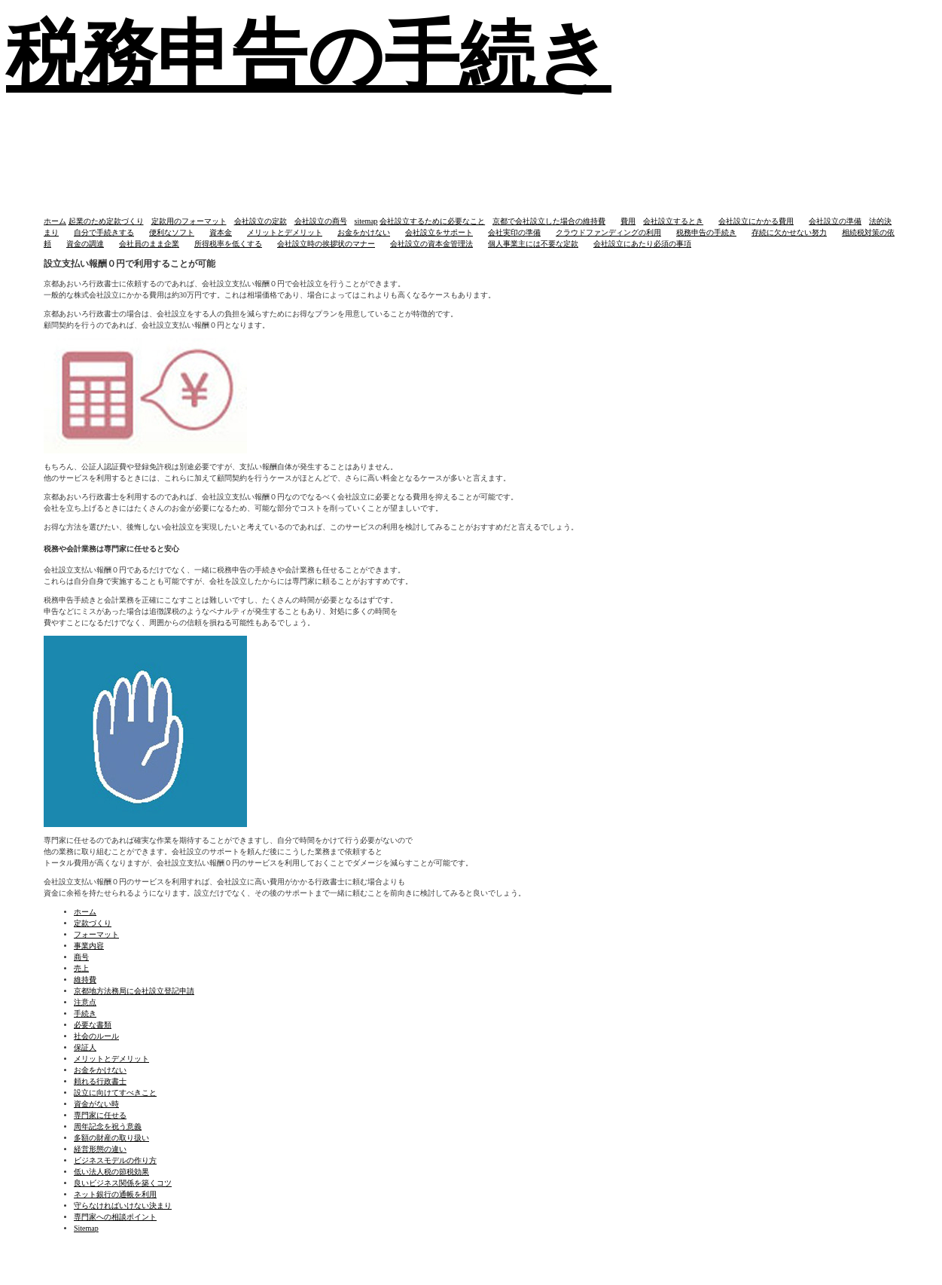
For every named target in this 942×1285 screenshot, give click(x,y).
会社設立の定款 (260, 221)
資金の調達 (85, 244)
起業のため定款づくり (106, 221)
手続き (85, 1013)
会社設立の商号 (320, 221)
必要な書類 (92, 1025)
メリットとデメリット (284, 232)
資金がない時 (96, 1104)
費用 (628, 221)
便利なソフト (171, 232)
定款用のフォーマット (189, 221)
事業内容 (89, 946)
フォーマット (96, 934)
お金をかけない (363, 232)
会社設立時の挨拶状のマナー (326, 244)
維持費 (85, 979)
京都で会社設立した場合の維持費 (548, 221)
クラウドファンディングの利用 (608, 232)
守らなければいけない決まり (123, 1205)
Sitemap (86, 1228)
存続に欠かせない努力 (789, 232)
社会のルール (96, 1036)
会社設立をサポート (439, 232)
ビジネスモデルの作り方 (115, 1160)
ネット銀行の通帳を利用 (115, 1194)
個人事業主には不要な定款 (533, 244)
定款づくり (92, 923)
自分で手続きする (104, 232)
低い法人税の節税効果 (111, 1171)
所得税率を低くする (228, 244)
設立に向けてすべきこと (115, 1092)
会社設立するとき (673, 221)
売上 (81, 968)
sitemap (366, 221)
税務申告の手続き (706, 232)
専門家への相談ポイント (115, 1217)
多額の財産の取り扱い (111, 1138)
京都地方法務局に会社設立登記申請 (134, 991)
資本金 (220, 232)
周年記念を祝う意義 (108, 1126)
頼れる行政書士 (100, 1081)
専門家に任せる (100, 1115)
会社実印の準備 (514, 232)
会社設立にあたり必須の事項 (642, 244)
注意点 (85, 1002)
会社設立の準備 (835, 221)
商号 (81, 957)
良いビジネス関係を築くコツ (123, 1183)
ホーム (55, 221)
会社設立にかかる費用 (756, 221)
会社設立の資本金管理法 (431, 244)
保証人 (85, 1047)
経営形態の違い (100, 1149)
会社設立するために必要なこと (432, 221)
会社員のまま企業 (149, 244)
